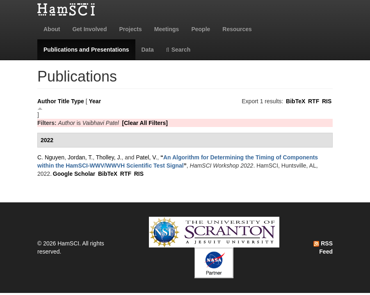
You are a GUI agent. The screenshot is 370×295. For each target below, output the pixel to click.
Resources (237, 29)
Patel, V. (147, 157)
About (51, 29)
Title (64, 101)
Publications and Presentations (86, 49)
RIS (326, 101)
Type (77, 101)
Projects (130, 29)
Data (148, 49)
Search (178, 49)
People (200, 29)
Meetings (166, 29)
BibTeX (295, 101)
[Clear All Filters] (145, 123)
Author (46, 101)
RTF (313, 101)
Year (95, 101)
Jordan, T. (80, 157)
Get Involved (89, 29)
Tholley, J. (109, 157)
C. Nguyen (50, 157)
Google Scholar (74, 173)
